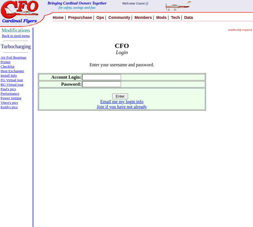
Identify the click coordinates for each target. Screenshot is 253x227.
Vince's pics (9, 102)
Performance (10, 93)
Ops (100, 17)
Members (143, 17)
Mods (161, 17)
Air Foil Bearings (13, 57)
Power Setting (11, 98)
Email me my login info (122, 101)
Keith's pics (9, 107)
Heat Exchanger (12, 71)
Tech (175, 17)
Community (119, 17)
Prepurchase (80, 17)
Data (188, 17)
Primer (5, 62)
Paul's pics (8, 89)
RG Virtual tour (12, 84)
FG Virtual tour (12, 80)
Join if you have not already (122, 106)
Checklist (7, 66)
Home (58, 17)
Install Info (9, 75)
